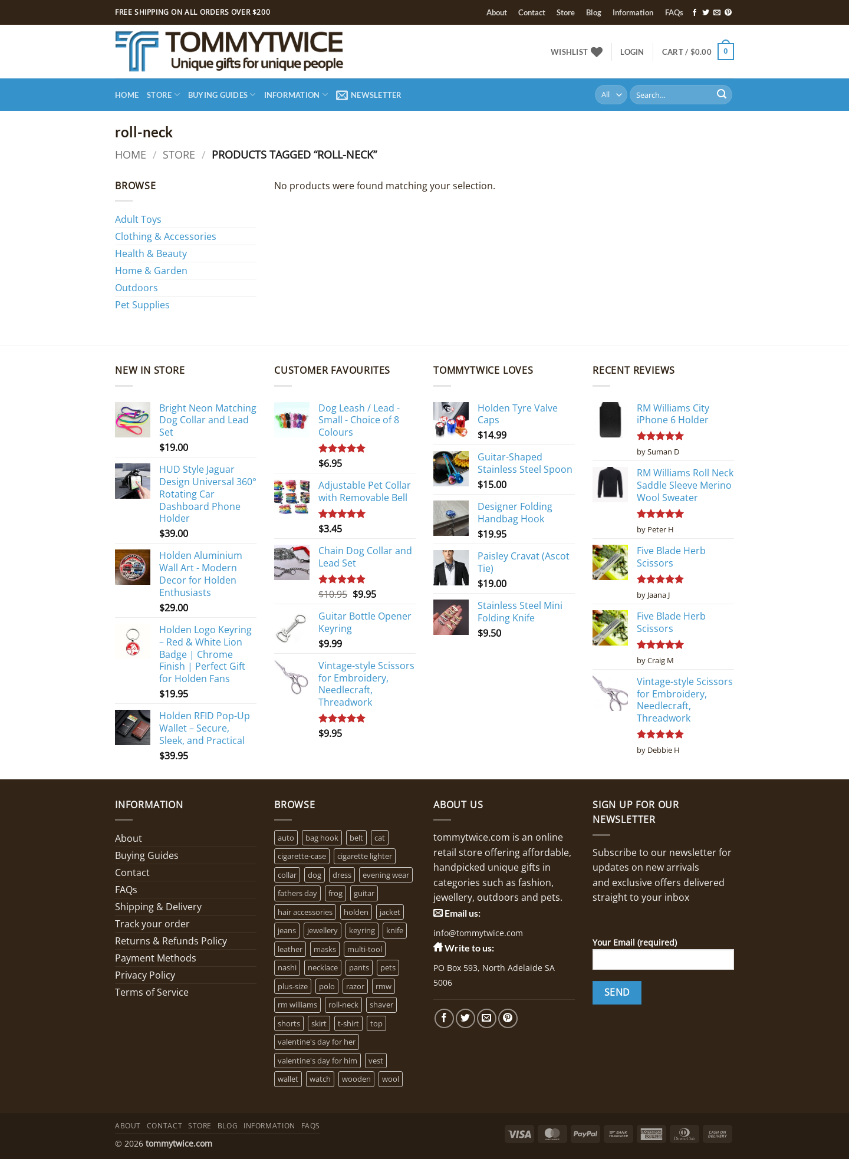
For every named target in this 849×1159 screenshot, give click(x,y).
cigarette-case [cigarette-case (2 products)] (302, 856)
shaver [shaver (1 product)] (381, 1004)
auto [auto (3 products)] (286, 837)
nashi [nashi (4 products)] (287, 967)
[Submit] (722, 95)
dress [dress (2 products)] (342, 875)
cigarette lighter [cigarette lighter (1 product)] (364, 856)
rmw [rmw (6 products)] (383, 986)
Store (566, 12)
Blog (593, 12)
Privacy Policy (145, 975)
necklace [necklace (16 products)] (323, 967)
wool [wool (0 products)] (390, 1079)
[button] (632, 51)
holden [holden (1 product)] (356, 912)
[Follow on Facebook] (694, 13)
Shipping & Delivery (158, 906)
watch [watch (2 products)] (320, 1079)
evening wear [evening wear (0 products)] (386, 875)
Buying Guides (222, 94)
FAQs (674, 12)
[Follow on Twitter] (705, 13)
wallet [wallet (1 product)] (288, 1079)
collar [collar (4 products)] (287, 875)
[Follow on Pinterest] (728, 13)
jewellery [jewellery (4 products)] (322, 930)
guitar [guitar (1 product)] (364, 893)
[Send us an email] (716, 13)
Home (127, 95)
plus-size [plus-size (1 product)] (293, 986)
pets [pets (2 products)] (388, 967)
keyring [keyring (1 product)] (362, 930)
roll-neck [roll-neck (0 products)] (343, 1004)
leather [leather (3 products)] (290, 949)
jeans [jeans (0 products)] (287, 930)
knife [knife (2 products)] (394, 930)
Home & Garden (151, 270)
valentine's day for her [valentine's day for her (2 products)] (317, 1041)
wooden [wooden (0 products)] (356, 1079)
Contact (531, 12)
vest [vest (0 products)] (375, 1060)
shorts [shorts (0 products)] (289, 1023)
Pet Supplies (142, 304)
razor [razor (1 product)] (355, 986)
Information (633, 12)
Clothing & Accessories (165, 236)
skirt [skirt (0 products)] (319, 1023)
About (496, 12)
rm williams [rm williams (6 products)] (297, 1004)
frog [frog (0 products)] (335, 893)
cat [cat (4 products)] (379, 837)
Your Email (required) (663, 957)
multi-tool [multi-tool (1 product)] (364, 949)
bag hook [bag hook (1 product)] (321, 837)
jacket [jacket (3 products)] (390, 912)
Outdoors (136, 287)
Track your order (152, 923)
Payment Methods (155, 957)
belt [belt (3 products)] (356, 837)
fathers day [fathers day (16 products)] (297, 893)
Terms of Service (152, 992)
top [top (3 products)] (376, 1023)
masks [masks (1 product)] (325, 949)
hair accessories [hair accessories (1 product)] (305, 912)
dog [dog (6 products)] (314, 875)
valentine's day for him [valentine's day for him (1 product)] (317, 1060)
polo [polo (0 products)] (327, 986)
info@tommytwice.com (478, 933)
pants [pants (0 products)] (359, 967)
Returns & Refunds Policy (171, 940)
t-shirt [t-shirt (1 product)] (348, 1023)
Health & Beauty (151, 253)
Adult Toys (138, 219)
